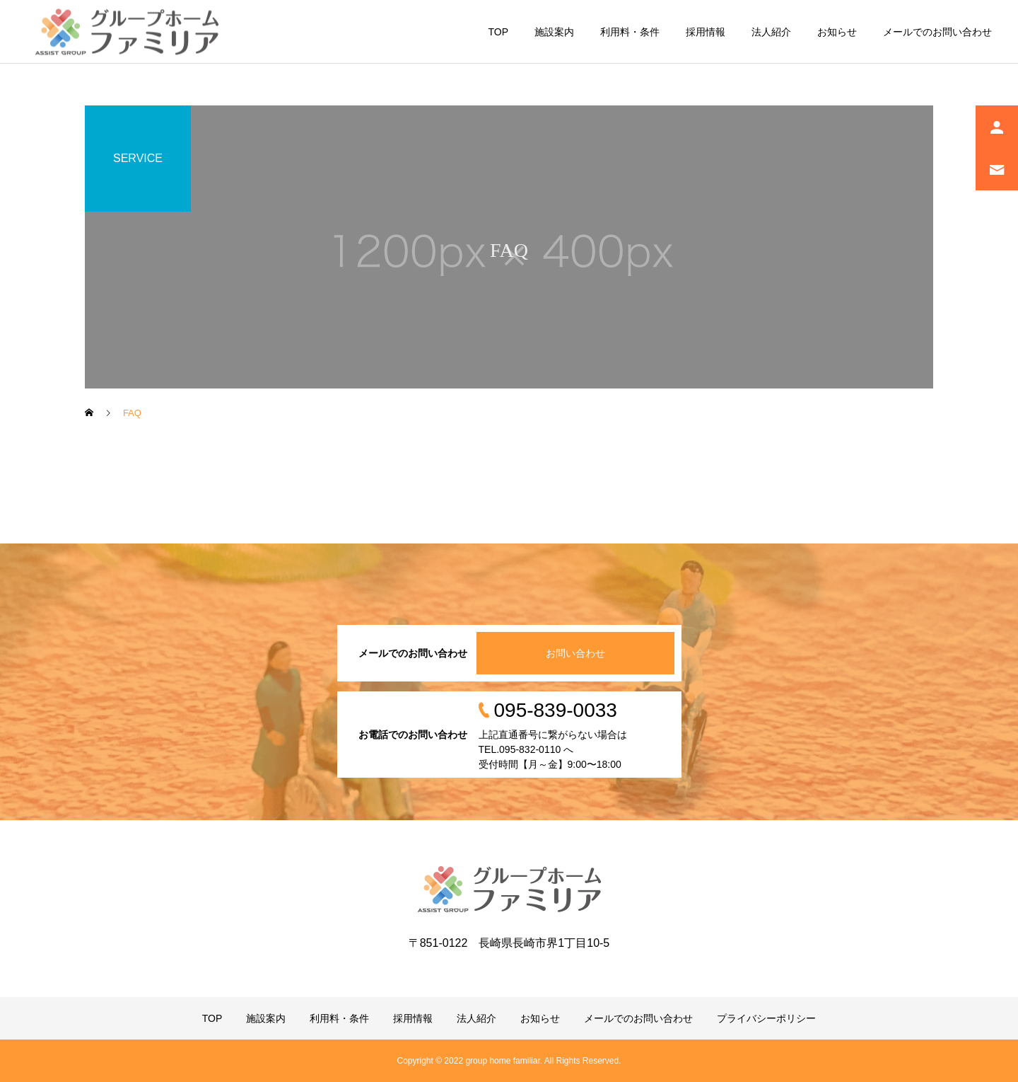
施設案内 (554, 32)
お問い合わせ (575, 653)
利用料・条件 (630, 32)
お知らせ (837, 32)
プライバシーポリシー (766, 1018)
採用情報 (705, 32)
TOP (498, 32)
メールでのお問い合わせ (937, 32)
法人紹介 (771, 32)
